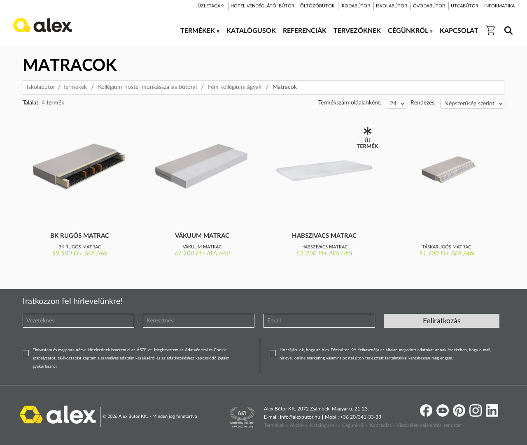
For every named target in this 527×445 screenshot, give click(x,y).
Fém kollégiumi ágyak (234, 87)
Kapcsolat (380, 425)
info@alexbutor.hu (300, 417)
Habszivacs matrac (324, 236)
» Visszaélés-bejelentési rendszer (427, 425)
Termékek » (276, 425)
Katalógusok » (325, 425)
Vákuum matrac (202, 236)
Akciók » (299, 425)
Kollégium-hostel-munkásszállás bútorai (147, 87)
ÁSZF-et (144, 350)
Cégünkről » (355, 425)
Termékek (75, 87)
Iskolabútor (41, 87)
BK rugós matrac (79, 236)
